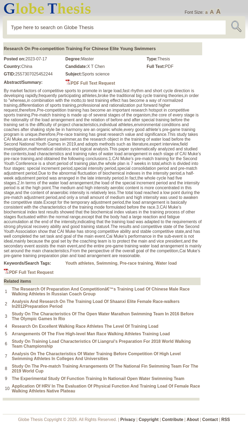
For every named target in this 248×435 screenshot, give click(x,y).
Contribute (172, 419)
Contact (210, 419)
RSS (225, 419)
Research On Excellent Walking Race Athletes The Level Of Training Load (85, 326)
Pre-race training (136, 263)
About (193, 419)
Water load (166, 263)
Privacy (127, 419)
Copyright (149, 419)
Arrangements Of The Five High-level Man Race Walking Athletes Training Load (91, 334)
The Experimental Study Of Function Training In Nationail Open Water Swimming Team (98, 378)
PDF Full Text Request (90, 83)
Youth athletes (80, 263)
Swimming (107, 263)
